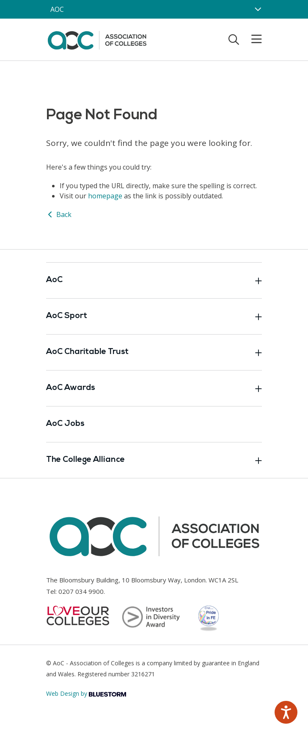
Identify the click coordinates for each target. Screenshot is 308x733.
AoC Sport (154, 316)
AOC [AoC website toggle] (57, 9)
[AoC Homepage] (97, 39)
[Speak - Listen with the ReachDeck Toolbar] (286, 712)
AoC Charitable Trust (154, 352)
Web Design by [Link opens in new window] (86, 693)
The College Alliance (154, 460)
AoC (154, 280)
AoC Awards (154, 388)
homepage (105, 195)
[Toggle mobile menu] (251, 39)
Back (59, 214)
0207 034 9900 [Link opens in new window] (81, 591)
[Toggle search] (233, 39)
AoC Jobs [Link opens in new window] (65, 424)
